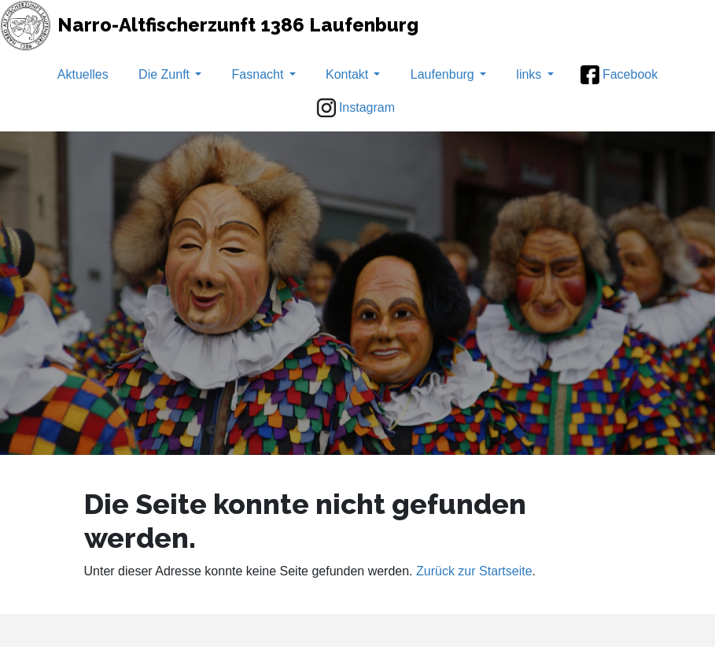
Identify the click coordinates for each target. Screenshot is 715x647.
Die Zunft (169, 74)
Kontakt (353, 74)
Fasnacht (264, 74)
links (534, 74)
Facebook (619, 74)
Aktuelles (83, 74)
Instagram (356, 107)
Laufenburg (448, 74)
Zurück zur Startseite (474, 571)
